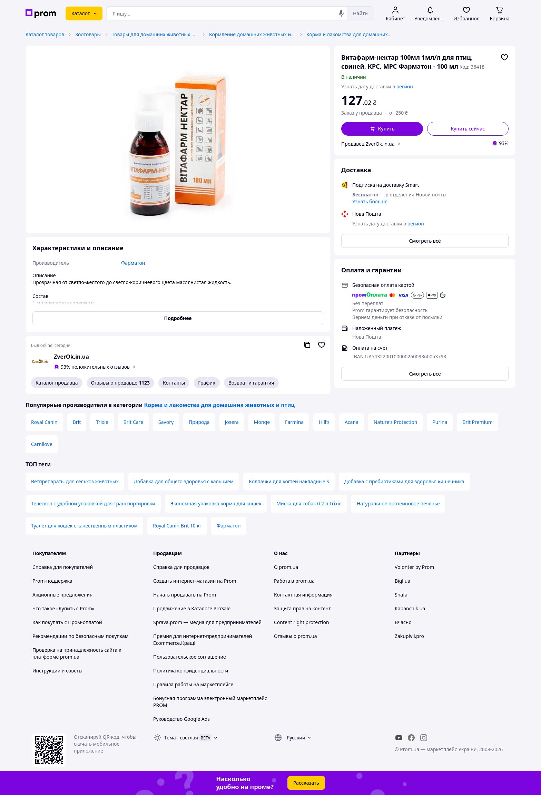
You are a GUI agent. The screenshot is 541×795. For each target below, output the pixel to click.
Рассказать (306, 782)
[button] (382, 129)
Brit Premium (477, 422)
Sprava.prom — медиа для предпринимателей (207, 622)
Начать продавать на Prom (184, 594)
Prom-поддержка (52, 581)
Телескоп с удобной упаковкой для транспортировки (93, 503)
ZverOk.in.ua (71, 356)
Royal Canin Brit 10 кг (177, 525)
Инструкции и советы (57, 670)
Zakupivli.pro (409, 636)
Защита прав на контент (302, 608)
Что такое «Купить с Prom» (63, 608)
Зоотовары (88, 34)
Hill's (324, 422)
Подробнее (178, 318)
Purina (439, 422)
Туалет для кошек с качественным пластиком (84, 525)
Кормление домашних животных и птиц (252, 34)
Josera (232, 422)
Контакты (174, 382)
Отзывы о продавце (120, 383)
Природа (199, 422)
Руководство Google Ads (181, 719)
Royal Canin (44, 422)
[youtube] (399, 738)
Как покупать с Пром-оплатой (67, 622)
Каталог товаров (45, 34)
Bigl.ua (402, 581)
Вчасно (403, 622)
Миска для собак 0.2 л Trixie (309, 503)
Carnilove (41, 444)
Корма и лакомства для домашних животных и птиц (349, 34)
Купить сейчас (468, 128)
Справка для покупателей (62, 567)
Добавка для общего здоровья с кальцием (184, 481)
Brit (77, 422)
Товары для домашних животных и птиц (155, 34)
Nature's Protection (395, 422)
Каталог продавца (57, 382)
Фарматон (228, 525)
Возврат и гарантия (251, 382)
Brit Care (133, 422)
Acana (351, 422)
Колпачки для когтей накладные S (289, 481)
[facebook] (411, 738)
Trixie (102, 422)
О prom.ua (286, 567)
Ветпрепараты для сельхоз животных (75, 481)
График (206, 382)
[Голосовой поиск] (341, 13)
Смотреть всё (425, 240)
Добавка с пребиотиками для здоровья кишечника (404, 481)
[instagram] (424, 738)
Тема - (181, 737)
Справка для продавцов (181, 567)
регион (404, 86)
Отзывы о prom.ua (295, 636)
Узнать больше (369, 201)
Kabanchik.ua (410, 608)
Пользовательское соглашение (189, 656)
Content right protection (301, 622)
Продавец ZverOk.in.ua (368, 143)
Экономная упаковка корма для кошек (216, 503)
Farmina (294, 422)
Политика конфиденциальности (190, 670)
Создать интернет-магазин (184, 581)
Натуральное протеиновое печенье (398, 503)
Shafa (401, 594)
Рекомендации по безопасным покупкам (80, 636)
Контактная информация (303, 594)
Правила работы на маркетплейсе (193, 684)
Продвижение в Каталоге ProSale (191, 608)
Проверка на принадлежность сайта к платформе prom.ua (76, 653)
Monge (262, 422)
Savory (166, 422)
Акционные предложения (62, 594)
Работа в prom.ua (294, 581)
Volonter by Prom (414, 567)
